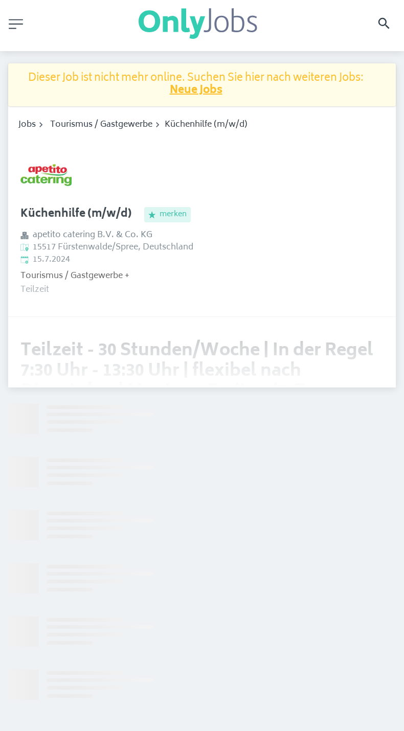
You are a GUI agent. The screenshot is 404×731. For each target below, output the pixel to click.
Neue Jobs (196, 91)
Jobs (27, 125)
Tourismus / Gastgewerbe (101, 125)
